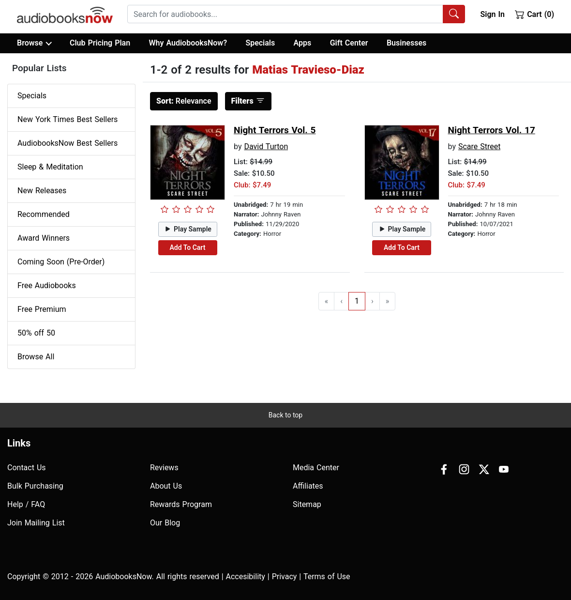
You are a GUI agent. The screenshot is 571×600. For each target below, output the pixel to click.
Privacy (284, 576)
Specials (260, 42)
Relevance (183, 101)
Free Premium (41, 309)
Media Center (316, 467)
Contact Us (26, 467)
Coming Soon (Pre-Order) (61, 261)
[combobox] (296, 14)
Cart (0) (534, 14)
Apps (303, 42)
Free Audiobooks (46, 285)
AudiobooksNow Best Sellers (67, 143)
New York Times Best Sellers (67, 119)
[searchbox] (285, 14)
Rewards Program (181, 504)
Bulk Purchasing (35, 486)
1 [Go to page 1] (357, 301)
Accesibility (245, 576)
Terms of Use (326, 576)
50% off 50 (36, 333)
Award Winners (43, 238)
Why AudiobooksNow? (188, 42)
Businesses (406, 42)
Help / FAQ (26, 504)
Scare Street (479, 146)
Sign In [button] (492, 14)
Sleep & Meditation (50, 166)
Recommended (43, 214)
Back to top (285, 415)
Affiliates (308, 486)
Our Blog (165, 522)
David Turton (266, 146)
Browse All (35, 356)
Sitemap (307, 504)
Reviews (164, 467)
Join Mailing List (36, 522)
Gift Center (349, 42)
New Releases (41, 190)
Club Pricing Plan (100, 42)
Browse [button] (34, 43)
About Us (166, 486)
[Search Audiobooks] (454, 14)
